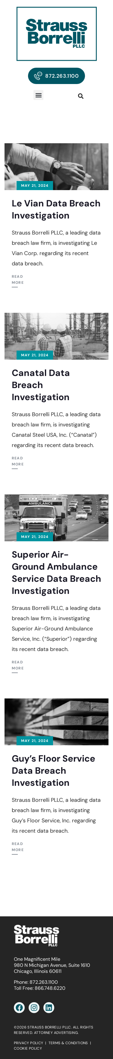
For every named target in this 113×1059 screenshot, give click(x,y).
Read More (18, 279)
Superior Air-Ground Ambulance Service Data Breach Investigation (56, 573)
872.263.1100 (44, 982)
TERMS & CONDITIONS (68, 1043)
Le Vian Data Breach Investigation (56, 209)
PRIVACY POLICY (28, 1043)
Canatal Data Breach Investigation (41, 385)
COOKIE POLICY (28, 1048)
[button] (38, 95)
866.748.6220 (50, 988)
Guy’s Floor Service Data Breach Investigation (53, 771)
